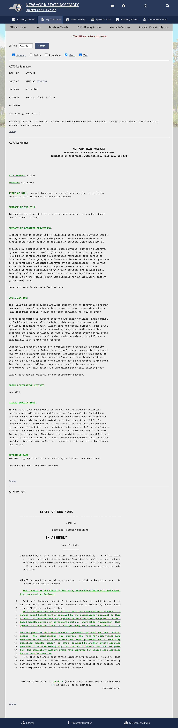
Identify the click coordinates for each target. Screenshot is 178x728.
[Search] (164, 6)
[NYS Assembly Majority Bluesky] (153, 6)
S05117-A (42, 86)
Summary (21, 60)
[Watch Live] (108, 6)
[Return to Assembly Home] (48, 8)
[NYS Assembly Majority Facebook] (119, 6)
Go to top (12, 137)
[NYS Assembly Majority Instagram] (142, 6)
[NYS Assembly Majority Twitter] (131, 6)
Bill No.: (13, 49)
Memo (72, 60)
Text (85, 60)
